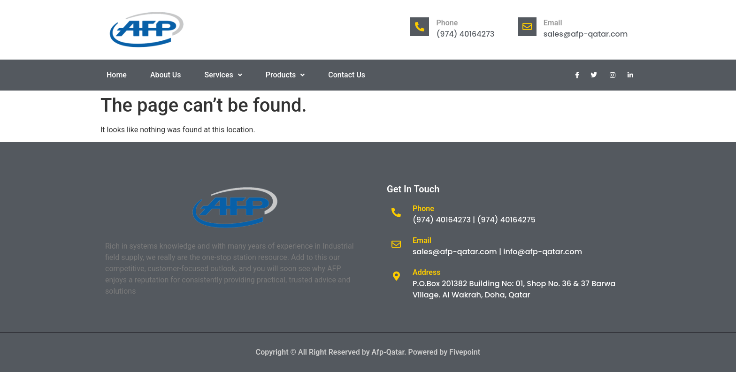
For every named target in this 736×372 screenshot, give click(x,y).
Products (285, 74)
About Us (165, 74)
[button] (223, 75)
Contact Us (346, 74)
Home (117, 74)
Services (223, 74)
